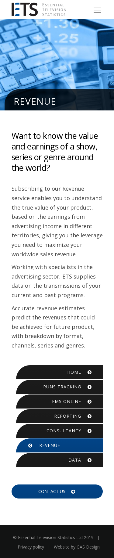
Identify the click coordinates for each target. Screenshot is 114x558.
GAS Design (88, 547)
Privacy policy (31, 547)
